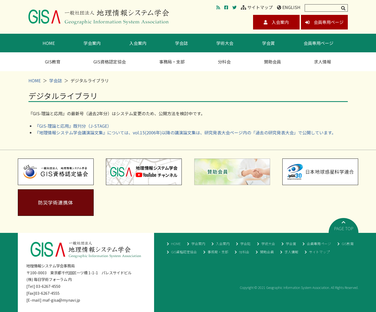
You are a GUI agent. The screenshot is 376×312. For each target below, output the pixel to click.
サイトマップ (257, 7)
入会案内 (276, 22)
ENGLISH (288, 7)
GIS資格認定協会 (109, 61)
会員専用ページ (324, 22)
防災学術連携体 (56, 202)
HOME (49, 43)
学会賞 (268, 43)
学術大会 (224, 43)
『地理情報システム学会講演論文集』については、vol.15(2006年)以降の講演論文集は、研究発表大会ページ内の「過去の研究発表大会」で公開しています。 (185, 132)
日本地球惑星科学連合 (320, 172)
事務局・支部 (172, 61)
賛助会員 (272, 61)
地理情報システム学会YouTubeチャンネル (144, 172)
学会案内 (92, 43)
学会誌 (181, 43)
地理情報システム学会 (98, 17)
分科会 (224, 61)
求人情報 (322, 61)
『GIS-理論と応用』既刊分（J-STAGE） (73, 126)
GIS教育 (52, 61)
